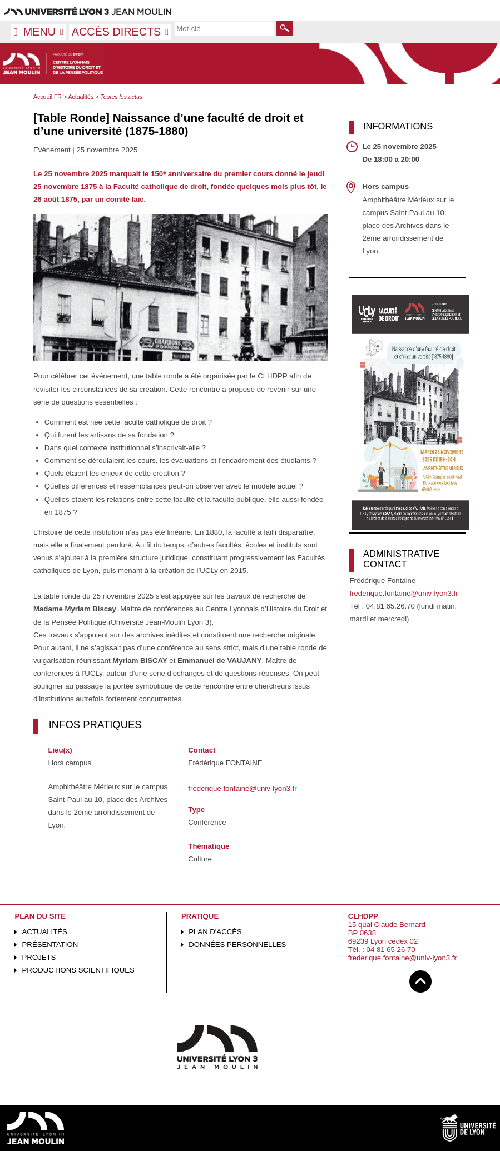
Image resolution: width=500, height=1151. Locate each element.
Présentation (50, 944)
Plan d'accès (215, 932)
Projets (39, 957)
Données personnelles (237, 944)
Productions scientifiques (78, 970)
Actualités (44, 932)
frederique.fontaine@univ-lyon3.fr (242, 788)
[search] (224, 28)
